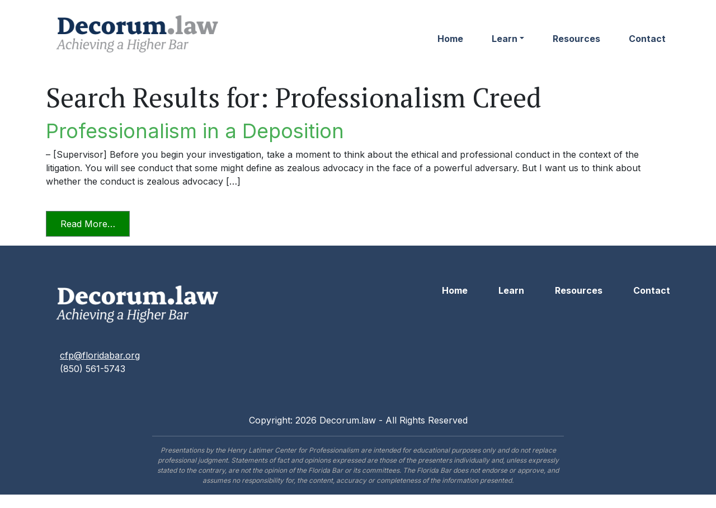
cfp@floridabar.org (100, 355)
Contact (647, 38)
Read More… (95, 223)
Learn (504, 38)
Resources (576, 38)
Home (450, 38)
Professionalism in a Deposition (195, 131)
